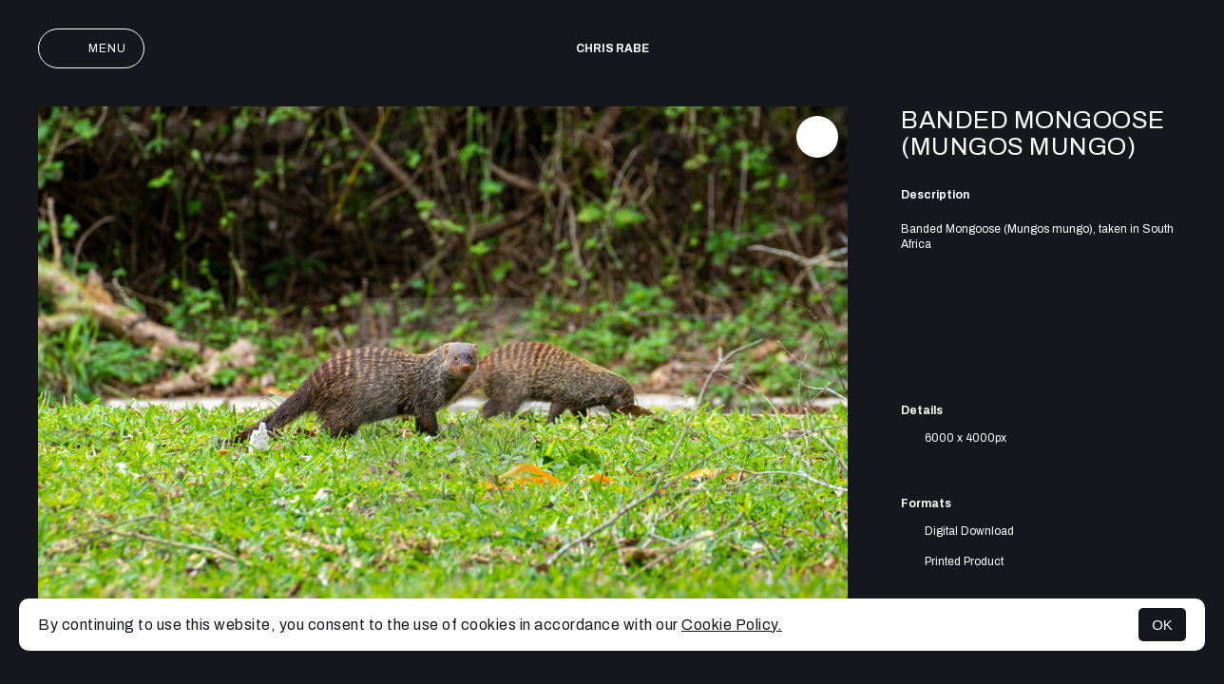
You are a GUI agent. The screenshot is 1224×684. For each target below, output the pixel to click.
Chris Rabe (612, 48)
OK (1162, 625)
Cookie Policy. (731, 625)
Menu (91, 48)
